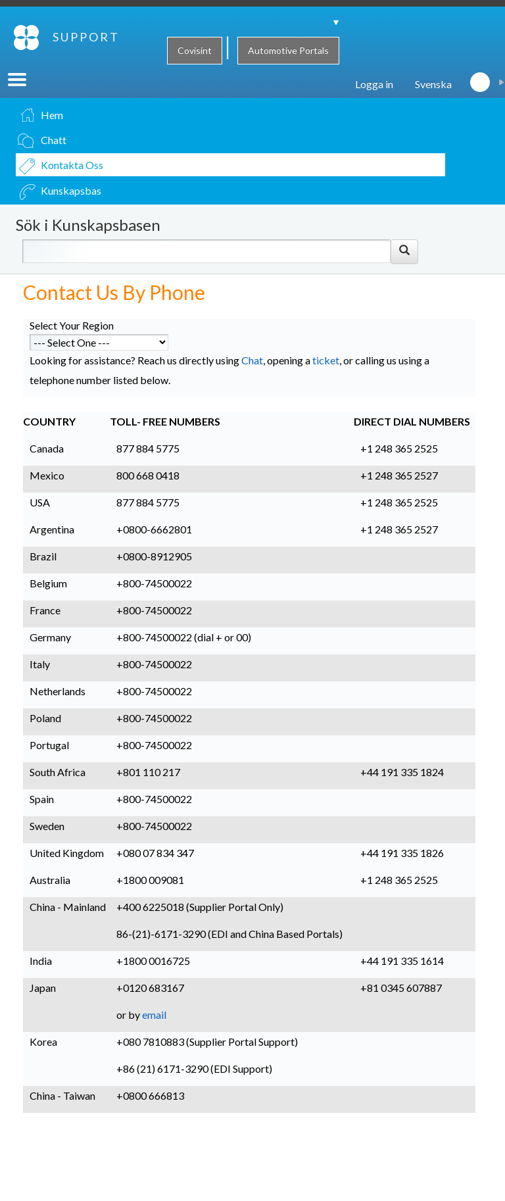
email (154, 1031)
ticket (325, 377)
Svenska (433, 101)
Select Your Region (72, 342)
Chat (252, 377)
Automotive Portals (288, 50)
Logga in (374, 101)
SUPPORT (33, 71)
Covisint (195, 50)
